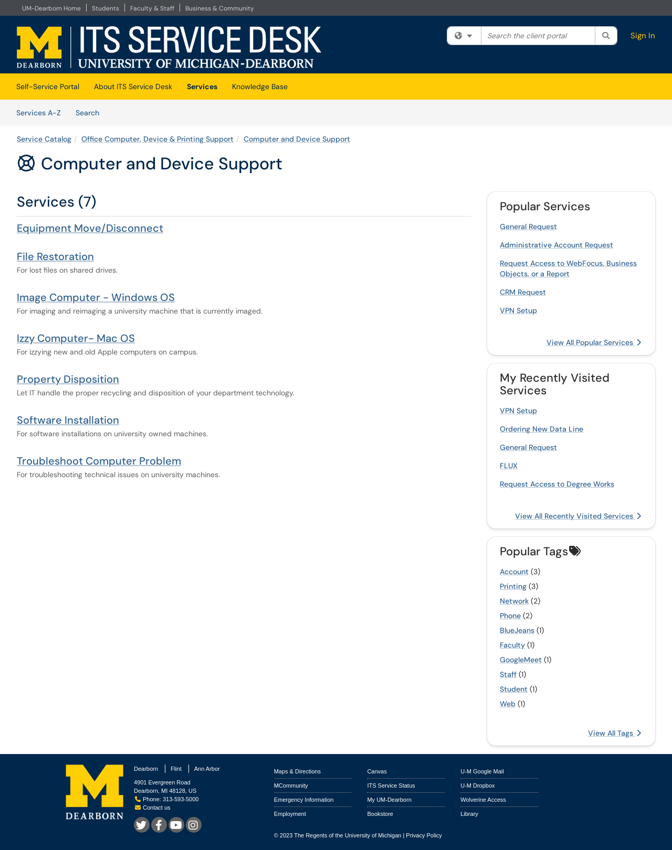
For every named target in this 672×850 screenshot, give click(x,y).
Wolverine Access (483, 800)
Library (469, 814)
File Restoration (55, 256)
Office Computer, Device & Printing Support (157, 139)
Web (508, 703)
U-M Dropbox (477, 785)
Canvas (376, 771)
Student (514, 689)
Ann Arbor (207, 769)
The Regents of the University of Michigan (347, 835)
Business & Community (219, 8)
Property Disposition (68, 379)
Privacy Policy (424, 835)
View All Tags (614, 733)
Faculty (512, 645)
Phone (510, 615)
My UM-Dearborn (389, 800)
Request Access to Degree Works (557, 484)
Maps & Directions (297, 771)
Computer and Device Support (297, 139)
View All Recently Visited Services (578, 516)
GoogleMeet (521, 659)
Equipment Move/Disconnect (90, 228)
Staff (508, 674)
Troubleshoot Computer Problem (99, 461)
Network (514, 601)
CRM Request (523, 292)
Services (202, 86)
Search (91, 112)
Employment (290, 814)
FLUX (509, 465)
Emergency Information (304, 800)
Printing (513, 586)
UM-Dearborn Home (51, 8)
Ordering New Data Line (541, 429)
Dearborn (146, 769)
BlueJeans (517, 630)
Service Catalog (44, 139)
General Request (528, 226)
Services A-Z (38, 112)
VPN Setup (518, 310)
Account (514, 571)
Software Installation (68, 420)
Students (105, 8)
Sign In (643, 35)
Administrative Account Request (556, 245)
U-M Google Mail (482, 771)
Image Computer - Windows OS (96, 297)
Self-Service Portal (47, 86)
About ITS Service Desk (133, 86)
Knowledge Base (260, 86)
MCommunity (291, 785)
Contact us (153, 807)
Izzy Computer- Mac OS (76, 338)
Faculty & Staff (152, 8)
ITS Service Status (391, 785)
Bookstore (380, 814)
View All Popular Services (594, 342)
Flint (176, 769)
